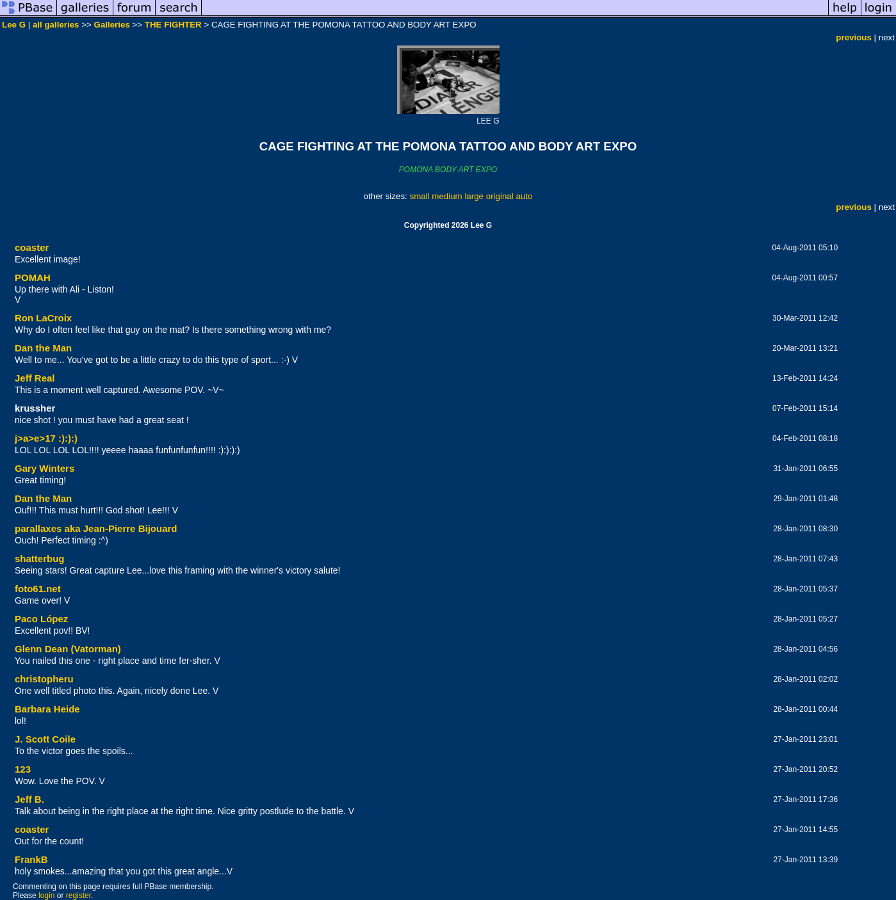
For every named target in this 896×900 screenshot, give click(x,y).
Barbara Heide (47, 708)
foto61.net (38, 588)
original (500, 196)
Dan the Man (43, 347)
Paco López (41, 618)
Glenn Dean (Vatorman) (68, 648)
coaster (32, 247)
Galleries (112, 24)
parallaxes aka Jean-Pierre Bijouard (96, 528)
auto (524, 196)
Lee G (14, 24)
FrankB (31, 859)
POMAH (33, 277)
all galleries (56, 24)
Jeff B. (29, 799)
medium (447, 196)
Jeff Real (35, 378)
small (419, 196)
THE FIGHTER (173, 24)
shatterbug (40, 558)
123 (23, 769)
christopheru (44, 678)
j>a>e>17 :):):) (46, 438)
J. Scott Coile (45, 739)
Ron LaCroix (43, 317)
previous (854, 37)
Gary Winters (44, 468)
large (474, 196)
